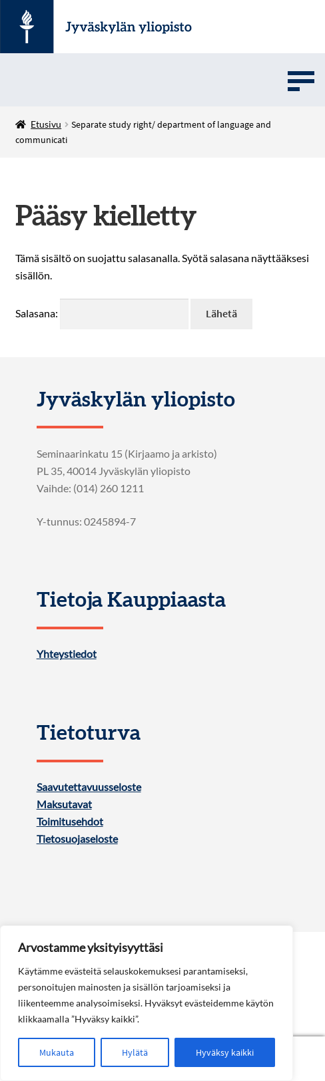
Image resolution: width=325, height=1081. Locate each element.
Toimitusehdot (70, 822)
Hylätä (135, 1052)
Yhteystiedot (67, 654)
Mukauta (56, 1052)
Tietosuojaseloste (77, 839)
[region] (146, 1003)
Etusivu (46, 124)
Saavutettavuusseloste (89, 787)
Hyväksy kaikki (225, 1052)
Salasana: (102, 313)
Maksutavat (64, 804)
